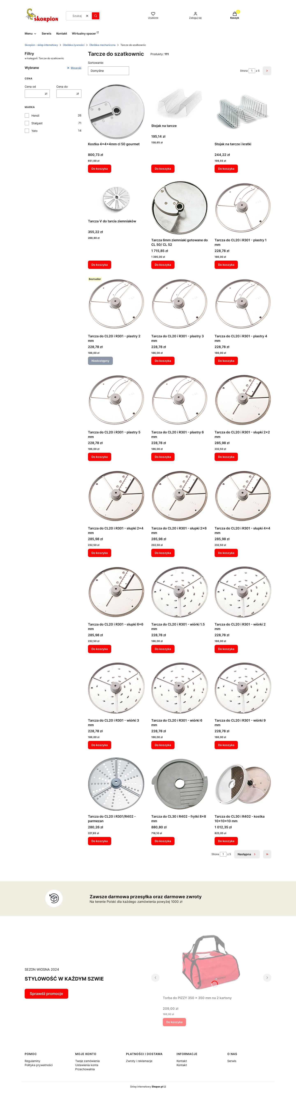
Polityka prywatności (39, 1065)
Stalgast (37, 123)
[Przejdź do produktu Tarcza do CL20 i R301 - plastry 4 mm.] (243, 303)
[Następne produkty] (247, 854)
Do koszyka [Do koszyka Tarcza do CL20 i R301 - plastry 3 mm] (163, 360)
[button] (95, 15)
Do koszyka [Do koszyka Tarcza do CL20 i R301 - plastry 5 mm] (99, 456)
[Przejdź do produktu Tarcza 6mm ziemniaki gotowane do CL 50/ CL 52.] (179, 207)
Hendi (35, 115)
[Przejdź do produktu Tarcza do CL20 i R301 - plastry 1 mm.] (243, 207)
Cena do (62, 86)
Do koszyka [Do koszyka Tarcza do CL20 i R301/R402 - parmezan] (99, 841)
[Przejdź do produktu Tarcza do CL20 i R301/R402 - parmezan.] (116, 784)
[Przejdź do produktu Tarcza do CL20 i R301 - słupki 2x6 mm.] (179, 496)
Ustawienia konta (86, 1065)
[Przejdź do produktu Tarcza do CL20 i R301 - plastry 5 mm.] (116, 399)
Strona (244, 70)
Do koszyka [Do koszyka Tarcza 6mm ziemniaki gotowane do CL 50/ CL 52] (163, 264)
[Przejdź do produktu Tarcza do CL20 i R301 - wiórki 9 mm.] (243, 688)
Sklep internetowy (146, 1086)
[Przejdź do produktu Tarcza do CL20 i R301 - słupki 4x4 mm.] (243, 496)
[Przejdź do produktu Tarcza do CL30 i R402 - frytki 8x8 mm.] (179, 784)
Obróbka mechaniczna (102, 44)
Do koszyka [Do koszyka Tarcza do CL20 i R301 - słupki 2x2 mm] (226, 456)
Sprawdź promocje (46, 993)
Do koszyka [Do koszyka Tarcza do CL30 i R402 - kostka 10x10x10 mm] (226, 841)
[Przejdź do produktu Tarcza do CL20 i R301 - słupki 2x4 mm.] (116, 496)
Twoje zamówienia (87, 1061)
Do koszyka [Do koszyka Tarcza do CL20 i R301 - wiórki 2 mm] (226, 649)
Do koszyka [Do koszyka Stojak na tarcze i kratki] (226, 168)
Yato (34, 130)
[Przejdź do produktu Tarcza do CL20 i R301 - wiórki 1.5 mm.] (179, 592)
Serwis (231, 1061)
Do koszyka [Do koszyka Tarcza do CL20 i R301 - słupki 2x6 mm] (163, 553)
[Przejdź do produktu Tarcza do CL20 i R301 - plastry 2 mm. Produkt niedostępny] (116, 303)
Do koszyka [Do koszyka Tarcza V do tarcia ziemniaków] (99, 264)
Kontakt (182, 1061)
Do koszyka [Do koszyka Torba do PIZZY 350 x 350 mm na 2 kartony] (174, 1022)
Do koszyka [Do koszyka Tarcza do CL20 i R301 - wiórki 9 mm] (226, 745)
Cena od (30, 86)
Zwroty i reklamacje (139, 1061)
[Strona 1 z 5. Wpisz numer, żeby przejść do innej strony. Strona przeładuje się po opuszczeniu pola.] (252, 70)
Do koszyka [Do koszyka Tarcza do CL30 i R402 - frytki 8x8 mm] (163, 841)
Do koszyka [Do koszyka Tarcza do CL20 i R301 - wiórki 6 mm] (163, 745)
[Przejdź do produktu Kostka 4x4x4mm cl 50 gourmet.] (116, 111)
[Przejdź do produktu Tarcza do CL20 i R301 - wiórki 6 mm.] (179, 688)
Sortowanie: (96, 62)
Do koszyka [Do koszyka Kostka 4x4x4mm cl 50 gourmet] (99, 168)
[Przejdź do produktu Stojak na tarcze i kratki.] (243, 111)
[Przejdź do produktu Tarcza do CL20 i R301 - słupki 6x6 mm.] (116, 592)
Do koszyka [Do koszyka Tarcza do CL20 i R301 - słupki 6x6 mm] (99, 649)
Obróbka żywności (73, 44)
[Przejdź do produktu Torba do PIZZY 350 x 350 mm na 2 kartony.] (211, 961)
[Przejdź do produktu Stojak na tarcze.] (179, 102)
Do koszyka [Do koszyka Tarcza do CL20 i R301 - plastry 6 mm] (163, 456)
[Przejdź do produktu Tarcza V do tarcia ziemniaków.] (116, 198)
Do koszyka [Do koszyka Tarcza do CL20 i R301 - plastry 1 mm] (226, 264)
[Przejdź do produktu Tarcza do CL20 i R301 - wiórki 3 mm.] (116, 688)
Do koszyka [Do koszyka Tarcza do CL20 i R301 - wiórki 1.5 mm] (163, 649)
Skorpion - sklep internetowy (41, 44)
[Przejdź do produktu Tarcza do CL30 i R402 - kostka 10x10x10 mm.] (243, 784)
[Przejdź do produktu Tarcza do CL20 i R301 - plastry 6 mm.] (179, 399)
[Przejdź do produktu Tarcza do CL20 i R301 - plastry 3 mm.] (179, 303)
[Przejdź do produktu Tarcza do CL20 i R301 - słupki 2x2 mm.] (243, 399)
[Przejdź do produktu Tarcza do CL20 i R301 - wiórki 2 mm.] (243, 592)
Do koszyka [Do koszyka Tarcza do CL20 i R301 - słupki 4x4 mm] (226, 553)
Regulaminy (32, 1061)
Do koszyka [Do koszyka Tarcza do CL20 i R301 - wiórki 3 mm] (99, 745)
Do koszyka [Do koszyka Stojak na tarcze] (163, 168)
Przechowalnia (85, 1069)
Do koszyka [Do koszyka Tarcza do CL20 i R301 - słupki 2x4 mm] (99, 553)
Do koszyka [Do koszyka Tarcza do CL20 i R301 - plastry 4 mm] (226, 360)
